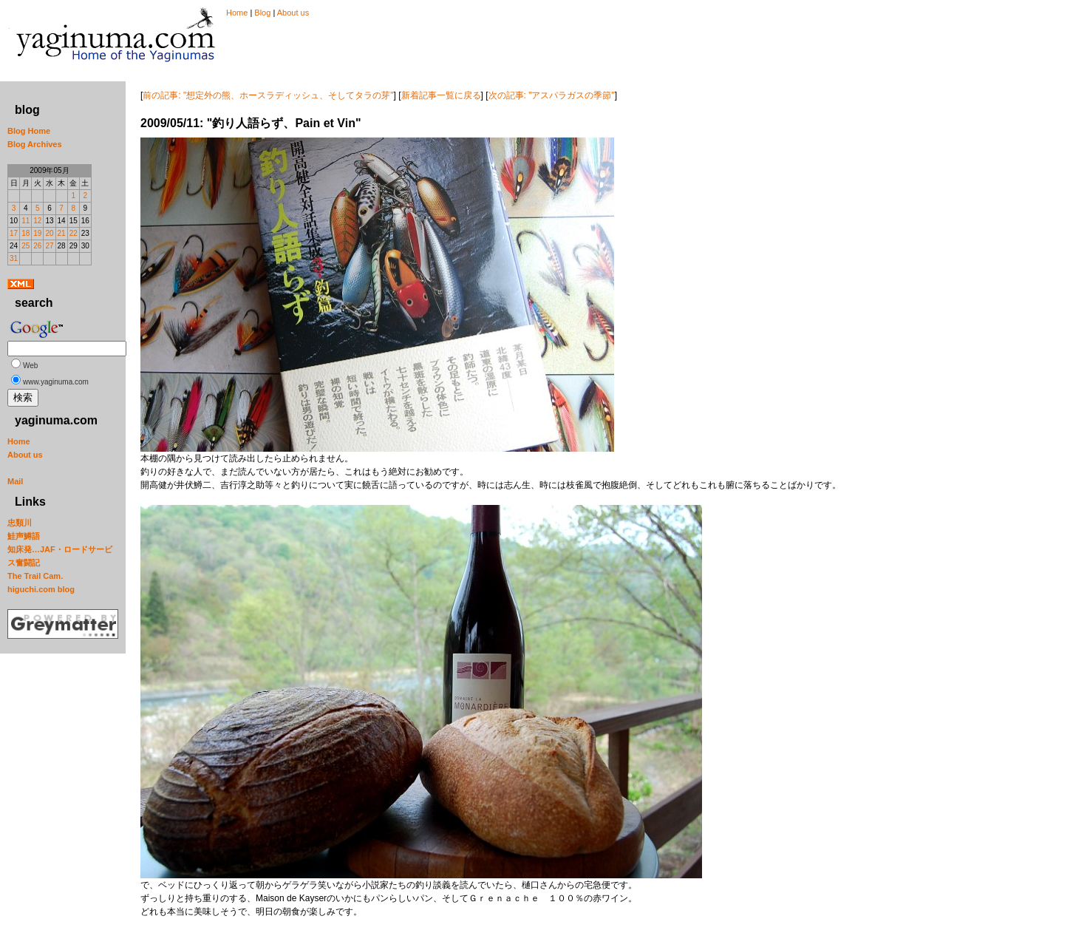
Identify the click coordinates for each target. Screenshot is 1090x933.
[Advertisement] (395, 50)
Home (237, 12)
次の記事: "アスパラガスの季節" (551, 95)
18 (25, 233)
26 (37, 246)
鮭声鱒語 (23, 536)
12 (37, 221)
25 (25, 246)
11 (25, 221)
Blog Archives (34, 144)
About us (293, 12)
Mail (15, 481)
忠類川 (19, 522)
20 (49, 233)
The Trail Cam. (35, 575)
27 (49, 246)
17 (14, 233)
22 (73, 233)
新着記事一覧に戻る (441, 95)
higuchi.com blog (41, 589)
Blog (262, 12)
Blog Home (28, 130)
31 (14, 258)
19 (37, 233)
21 (62, 233)
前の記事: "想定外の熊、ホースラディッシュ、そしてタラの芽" (268, 95)
